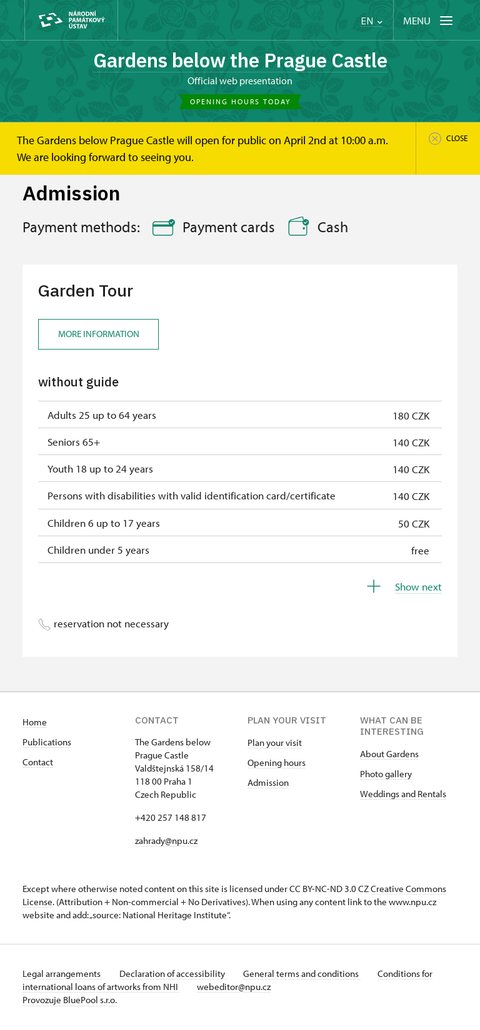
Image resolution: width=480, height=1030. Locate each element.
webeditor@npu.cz (237, 988)
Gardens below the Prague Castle (240, 60)
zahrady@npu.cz (166, 842)
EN (371, 21)
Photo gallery (386, 775)
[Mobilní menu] (429, 20)
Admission (268, 784)
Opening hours (277, 764)
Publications (46, 743)
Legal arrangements (62, 975)
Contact (37, 763)
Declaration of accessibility (176, 975)
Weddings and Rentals (403, 795)
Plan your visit (275, 744)
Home (34, 723)
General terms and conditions (309, 975)
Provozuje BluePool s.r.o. (69, 1001)
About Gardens (389, 755)
